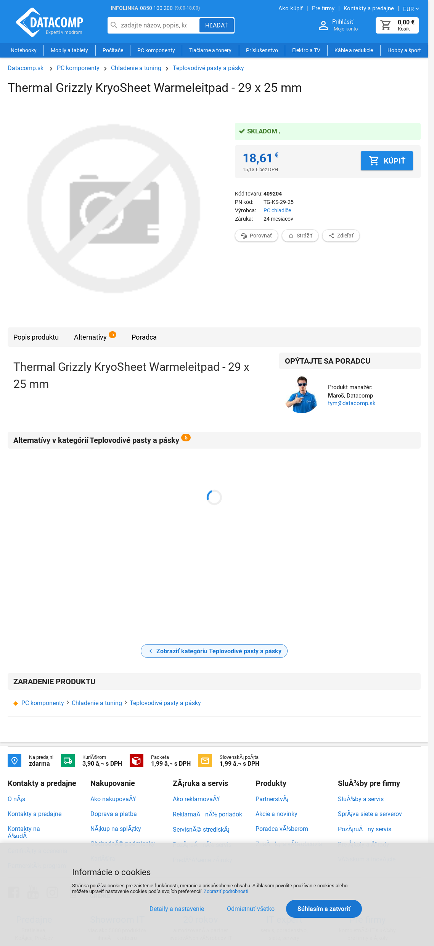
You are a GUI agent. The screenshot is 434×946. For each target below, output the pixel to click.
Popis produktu (36, 337)
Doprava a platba (113, 814)
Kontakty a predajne (34, 814)
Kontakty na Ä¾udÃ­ (24, 832)
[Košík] (386, 25)
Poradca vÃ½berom (282, 828)
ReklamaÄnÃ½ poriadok (207, 814)
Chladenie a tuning (136, 68)
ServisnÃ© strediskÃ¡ (201, 829)
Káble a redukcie (353, 50)
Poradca (144, 337)
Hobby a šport (404, 50)
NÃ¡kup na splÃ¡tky (115, 828)
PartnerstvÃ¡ (272, 799)
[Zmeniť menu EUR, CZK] (412, 8)
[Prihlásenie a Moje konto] (323, 25)
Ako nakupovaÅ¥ (113, 799)
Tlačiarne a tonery (210, 50)
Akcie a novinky (276, 814)
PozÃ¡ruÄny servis (364, 829)
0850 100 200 (156, 8)
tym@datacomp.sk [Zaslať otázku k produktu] (352, 403)
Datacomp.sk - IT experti (49, 22)
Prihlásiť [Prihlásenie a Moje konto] (342, 21)
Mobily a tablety (69, 50)
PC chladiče (277, 210)
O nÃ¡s (16, 799)
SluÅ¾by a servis (361, 799)
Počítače (113, 50)
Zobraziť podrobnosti (226, 891)
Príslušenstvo (262, 50)
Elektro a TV (306, 50)
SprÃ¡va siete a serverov (370, 814)
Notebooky (24, 50)
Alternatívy (90, 337)
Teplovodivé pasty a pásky (208, 68)
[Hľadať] (216, 25)
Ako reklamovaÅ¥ (196, 799)
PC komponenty (156, 50)
